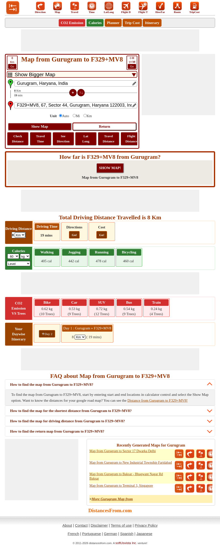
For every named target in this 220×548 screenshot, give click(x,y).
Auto (65, 116)
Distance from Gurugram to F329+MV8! (157, 400)
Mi (78, 116)
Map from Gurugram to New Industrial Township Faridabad (130, 462)
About (67, 525)
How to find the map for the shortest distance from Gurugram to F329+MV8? (71, 411)
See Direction (63, 138)
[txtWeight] (13, 256)
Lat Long (85, 138)
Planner (113, 23)
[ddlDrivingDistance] (20, 234)
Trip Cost (132, 23)
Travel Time (40, 138)
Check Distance (18, 138)
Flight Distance (131, 138)
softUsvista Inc (126, 543)
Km (12, 62)
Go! (74, 235)
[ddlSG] (19, 263)
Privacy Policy (146, 525)
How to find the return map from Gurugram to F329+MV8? (57, 431)
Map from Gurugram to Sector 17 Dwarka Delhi (122, 451)
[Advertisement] (110, 40)
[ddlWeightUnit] (25, 256)
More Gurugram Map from (112, 499)
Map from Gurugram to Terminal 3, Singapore (121, 485)
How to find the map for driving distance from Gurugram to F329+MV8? (67, 421)
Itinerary (152, 23)
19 (132, 62)
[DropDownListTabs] (72, 74)
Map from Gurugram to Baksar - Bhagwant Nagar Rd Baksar (126, 476)
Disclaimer (99, 525)
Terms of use (121, 525)
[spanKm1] (80, 337)
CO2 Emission (72, 23)
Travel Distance (109, 138)
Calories (95, 23)
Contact (81, 525)
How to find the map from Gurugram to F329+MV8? (51, 384)
